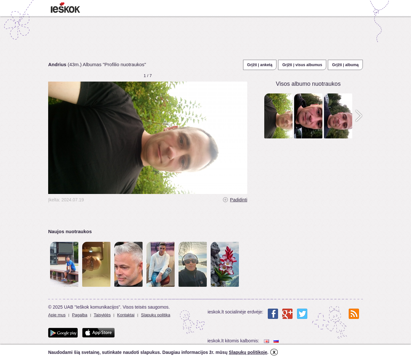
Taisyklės (102, 314)
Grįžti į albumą (345, 65)
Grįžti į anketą (260, 65)
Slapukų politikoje (248, 352)
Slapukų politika (155, 314)
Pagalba (79, 314)
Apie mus (57, 314)
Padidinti (238, 199)
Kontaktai (126, 314)
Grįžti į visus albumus (302, 65)
